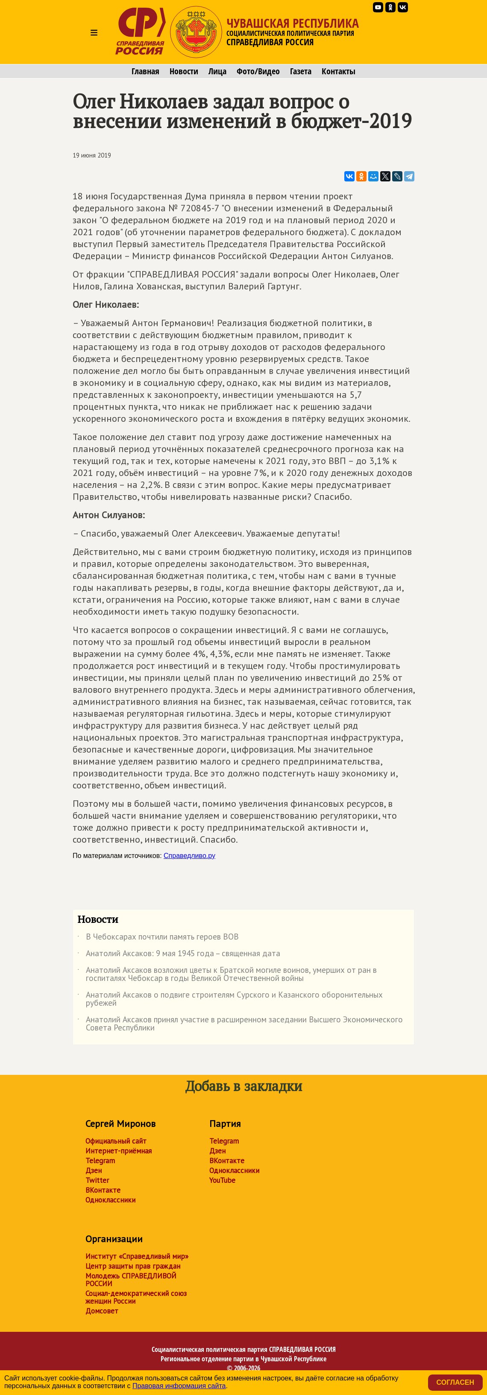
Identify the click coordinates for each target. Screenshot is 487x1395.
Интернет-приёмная (118, 1151)
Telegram (100, 1160)
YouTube (222, 1180)
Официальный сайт (116, 1141)
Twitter (97, 1180)
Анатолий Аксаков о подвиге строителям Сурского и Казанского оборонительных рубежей (230, 999)
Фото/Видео (258, 71)
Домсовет (101, 1311)
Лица (217, 71)
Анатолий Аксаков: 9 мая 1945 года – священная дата (178, 954)
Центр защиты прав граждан (132, 1266)
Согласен (455, 1382)
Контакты (338, 71)
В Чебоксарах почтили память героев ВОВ (158, 938)
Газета (300, 71)
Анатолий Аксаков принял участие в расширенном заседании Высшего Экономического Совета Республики (240, 1024)
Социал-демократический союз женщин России (136, 1297)
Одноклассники (110, 1200)
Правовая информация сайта (179, 1385)
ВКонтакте (102, 1190)
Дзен (93, 1170)
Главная (145, 71)
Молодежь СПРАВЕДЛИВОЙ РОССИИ (130, 1279)
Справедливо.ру (189, 855)
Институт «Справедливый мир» (136, 1256)
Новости (184, 71)
